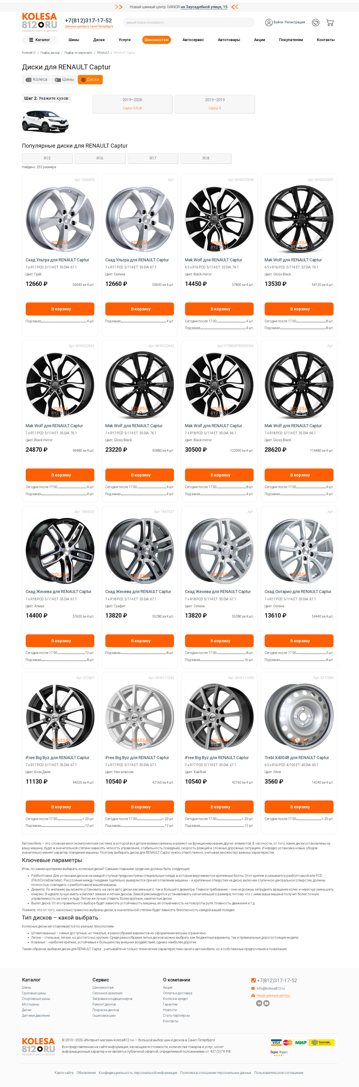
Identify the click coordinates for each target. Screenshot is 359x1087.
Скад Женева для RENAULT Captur (59, 591)
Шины (74, 40)
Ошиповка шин (104, 1015)
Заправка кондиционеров (112, 999)
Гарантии (170, 1004)
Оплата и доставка (177, 993)
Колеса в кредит (175, 999)
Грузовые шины (34, 993)
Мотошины (30, 1004)
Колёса (40, 79)
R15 (47, 158)
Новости (170, 1010)
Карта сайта (64, 1073)
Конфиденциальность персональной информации (138, 1073)
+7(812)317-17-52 (88, 20)
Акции (259, 40)
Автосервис (193, 40)
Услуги (125, 40)
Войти (278, 22)
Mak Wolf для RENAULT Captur (213, 259)
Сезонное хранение (107, 993)
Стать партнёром (176, 1015)
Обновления (86, 1073)
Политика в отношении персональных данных (215, 1073)
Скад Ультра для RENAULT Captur (57, 259)
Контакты (326, 40)
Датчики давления (36, 1015)
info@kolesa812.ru (271, 988)
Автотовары (229, 40)
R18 (206, 158)
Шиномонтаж (157, 40)
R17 (153, 158)
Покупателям (291, 40)
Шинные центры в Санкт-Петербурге (89, 26)
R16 (100, 158)
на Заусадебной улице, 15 (204, 7)
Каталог (39, 40)
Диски (99, 40)
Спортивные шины (36, 999)
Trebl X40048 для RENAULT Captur (297, 757)
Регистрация (295, 22)
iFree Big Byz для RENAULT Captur (57, 757)
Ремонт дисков (104, 1004)
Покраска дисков (105, 1010)
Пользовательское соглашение (278, 1073)
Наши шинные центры (273, 995)
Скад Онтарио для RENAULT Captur (298, 591)
